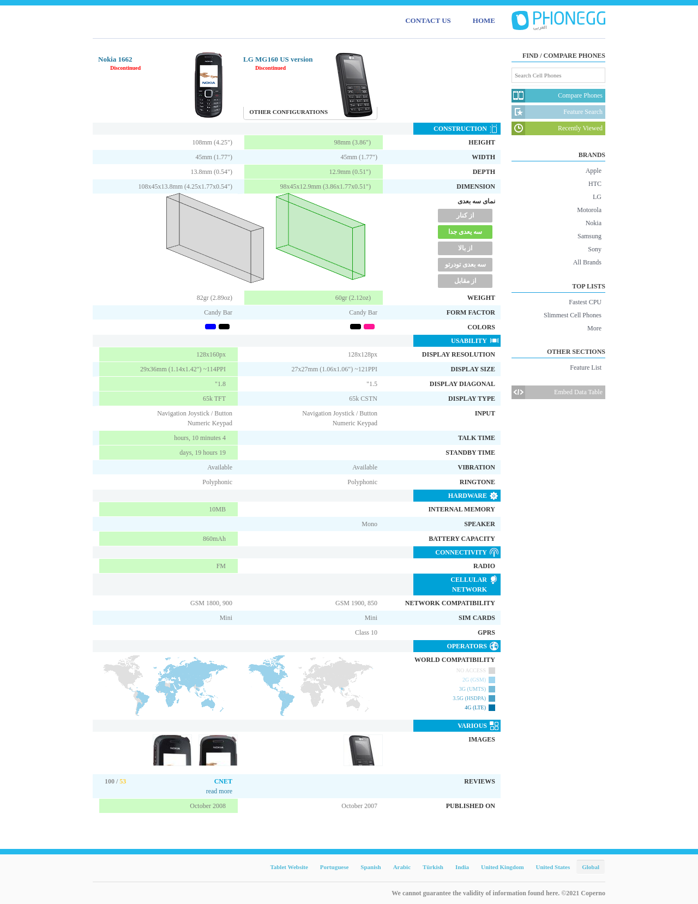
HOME (484, 20)
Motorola (589, 210)
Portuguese (334, 867)
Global (590, 867)
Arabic (402, 867)
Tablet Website (289, 867)
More (594, 328)
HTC (594, 184)
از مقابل (465, 281)
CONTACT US (428, 20)
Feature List (585, 367)
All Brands (587, 262)
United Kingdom (502, 867)
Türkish (433, 867)
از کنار (465, 215)
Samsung (589, 236)
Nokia (593, 223)
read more (219, 791)
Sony (594, 249)
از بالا (465, 248)
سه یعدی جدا (465, 232)
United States (553, 867)
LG (597, 197)
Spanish (370, 867)
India (462, 867)
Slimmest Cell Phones (572, 315)
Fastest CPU (585, 302)
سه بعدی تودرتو (465, 264)
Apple (593, 170)
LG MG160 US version (277, 59)
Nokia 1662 (115, 59)
